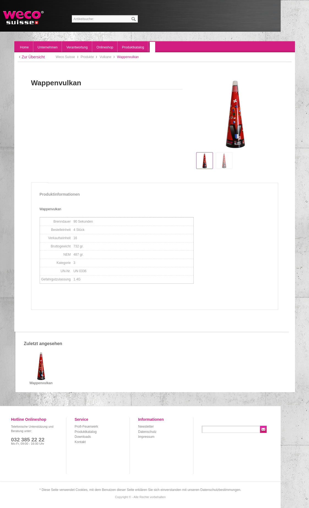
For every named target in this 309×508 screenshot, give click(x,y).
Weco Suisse (24, 17)
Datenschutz (147, 432)
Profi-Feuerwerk (86, 426)
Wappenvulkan (41, 383)
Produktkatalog (86, 432)
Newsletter (146, 426)
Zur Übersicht (33, 57)
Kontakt (80, 442)
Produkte (88, 57)
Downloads (83, 437)
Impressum (146, 437)
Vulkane (106, 57)
